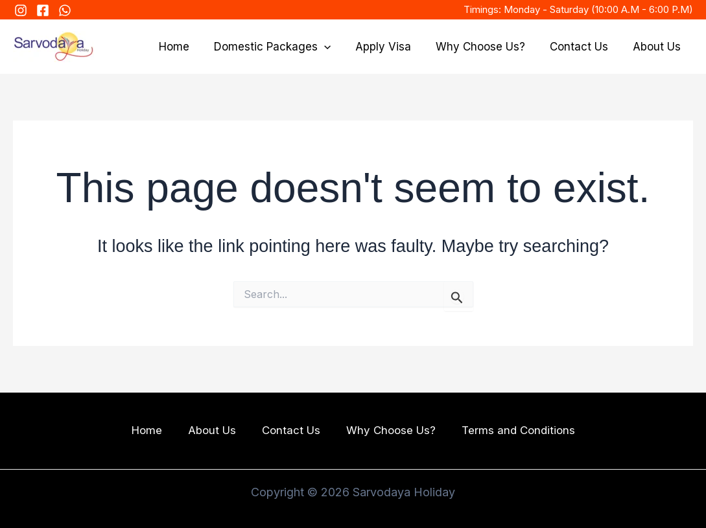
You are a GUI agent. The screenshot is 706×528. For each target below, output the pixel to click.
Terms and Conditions (518, 430)
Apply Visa (392, 46)
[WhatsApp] (65, 10)
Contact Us (583, 46)
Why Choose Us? (487, 46)
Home (188, 46)
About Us (658, 46)
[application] (335, 47)
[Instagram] (21, 10)
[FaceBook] (43, 10)
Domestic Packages (284, 47)
